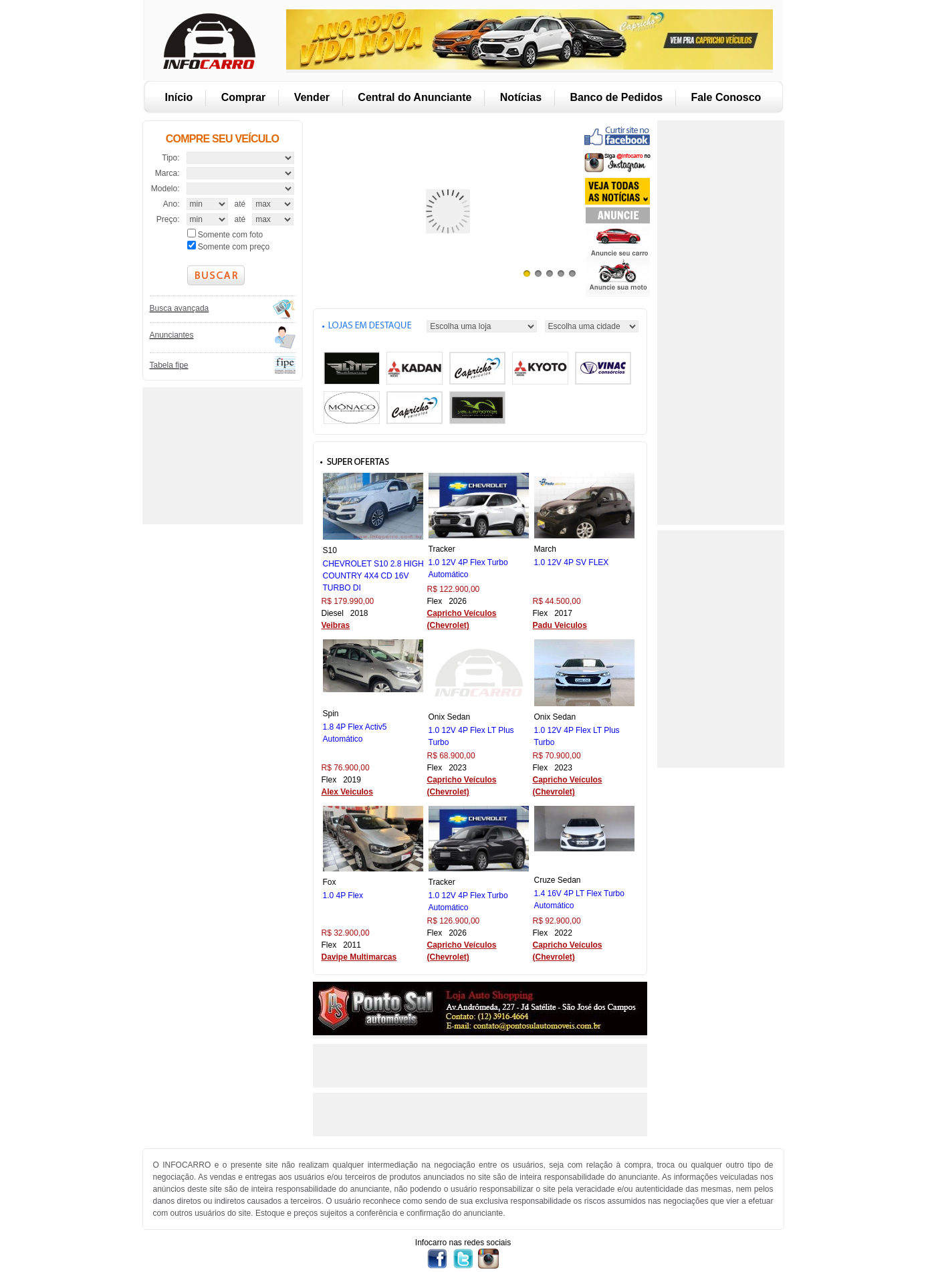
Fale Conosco (726, 97)
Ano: (171, 204)
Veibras (336, 625)
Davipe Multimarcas (359, 957)
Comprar (243, 97)
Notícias (521, 97)
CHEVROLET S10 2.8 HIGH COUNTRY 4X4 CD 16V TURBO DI (373, 576)
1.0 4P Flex (343, 895)
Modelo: (165, 188)
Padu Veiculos (560, 625)
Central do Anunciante (414, 97)
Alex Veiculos (347, 792)
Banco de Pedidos (616, 97)
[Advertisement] (221, 454)
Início (179, 97)
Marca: (167, 173)
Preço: (168, 219)
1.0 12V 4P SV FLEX (571, 562)
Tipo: (170, 158)
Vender (312, 97)
